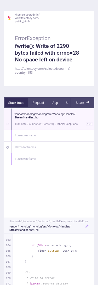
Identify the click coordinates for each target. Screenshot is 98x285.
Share (83, 103)
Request (38, 103)
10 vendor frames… (26, 147)
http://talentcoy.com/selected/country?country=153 (43, 70)
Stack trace (16, 103)
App (55, 103)
